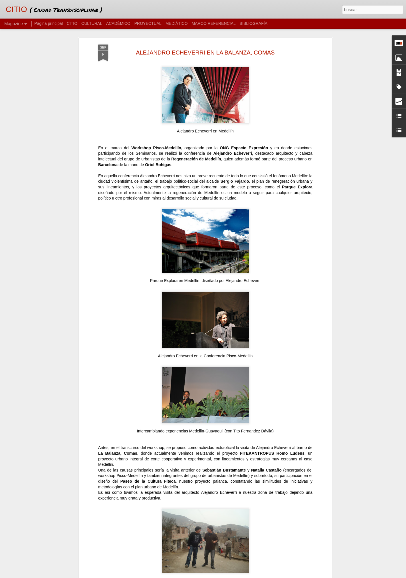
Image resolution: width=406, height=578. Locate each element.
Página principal (48, 23)
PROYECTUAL (147, 23)
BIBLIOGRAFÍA (253, 23)
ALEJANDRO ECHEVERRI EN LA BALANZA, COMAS (205, 52)
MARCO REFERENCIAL (214, 23)
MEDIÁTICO (176, 23)
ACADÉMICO (118, 23)
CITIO (72, 23)
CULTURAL (91, 23)
